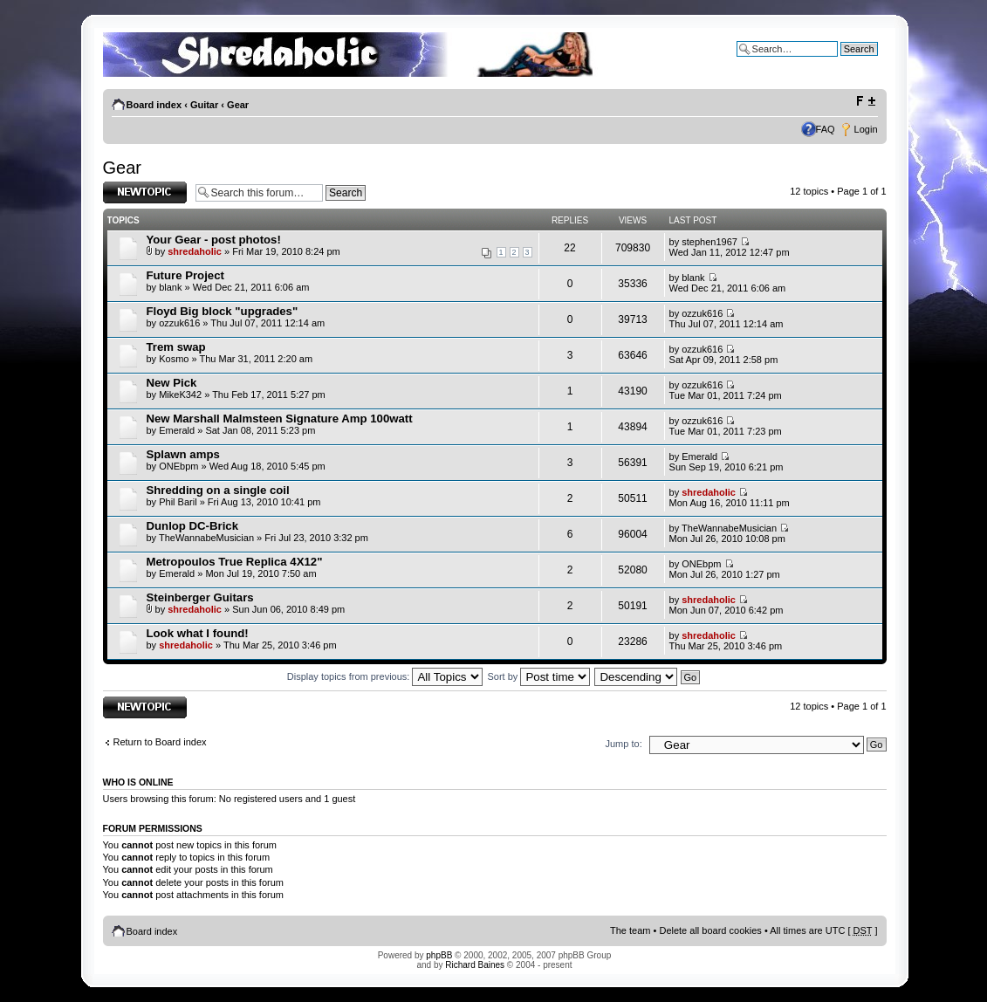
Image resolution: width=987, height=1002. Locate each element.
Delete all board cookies (710, 930)
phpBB (439, 955)
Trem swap (176, 346)
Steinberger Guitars (200, 597)
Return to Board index (160, 742)
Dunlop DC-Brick (193, 525)
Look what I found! (198, 633)
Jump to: (624, 743)
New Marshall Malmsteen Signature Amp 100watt (280, 418)
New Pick (172, 382)
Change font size (865, 101)
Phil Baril (177, 502)
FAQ (825, 129)
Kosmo (173, 358)
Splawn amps (183, 454)
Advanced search (841, 62)
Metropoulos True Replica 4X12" (235, 561)
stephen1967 (709, 242)
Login (866, 129)
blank (170, 287)
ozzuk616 (179, 323)
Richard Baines (474, 965)
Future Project (185, 275)
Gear (238, 105)
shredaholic (195, 251)
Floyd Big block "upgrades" (222, 311)
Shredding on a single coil (218, 490)
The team (630, 930)
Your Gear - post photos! (214, 239)
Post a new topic (145, 192)
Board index (154, 105)
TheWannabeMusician (206, 537)
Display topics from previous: (385, 676)
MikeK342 (180, 394)
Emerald (177, 430)
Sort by (539, 676)
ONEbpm (178, 466)
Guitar (204, 105)
